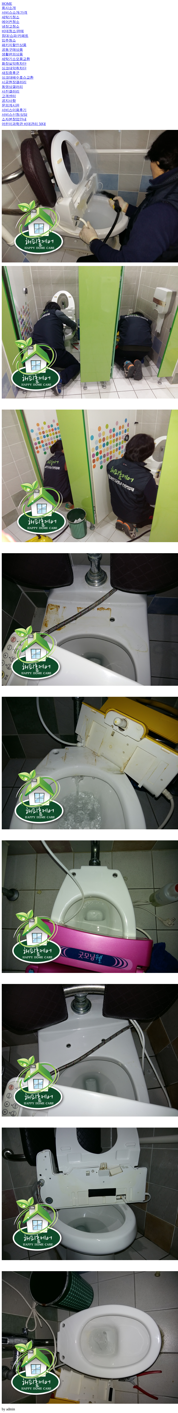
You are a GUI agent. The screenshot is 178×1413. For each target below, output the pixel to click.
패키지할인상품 (14, 45)
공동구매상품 (12, 49)
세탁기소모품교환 (16, 59)
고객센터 (9, 96)
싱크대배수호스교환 (17, 77)
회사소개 (9, 8)
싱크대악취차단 (14, 68)
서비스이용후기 (14, 110)
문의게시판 (10, 105)
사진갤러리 (10, 91)
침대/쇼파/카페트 (15, 36)
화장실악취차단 (14, 63)
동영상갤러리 (12, 87)
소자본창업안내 (14, 119)
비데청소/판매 (13, 31)
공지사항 (9, 101)
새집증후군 (10, 73)
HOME (7, 4)
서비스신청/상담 (14, 114)
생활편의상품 (12, 54)
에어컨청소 (10, 22)
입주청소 (9, 40)
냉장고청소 (10, 26)
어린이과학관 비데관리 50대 (24, 124)
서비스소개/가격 (14, 12)
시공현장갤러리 (14, 82)
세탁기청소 (10, 17)
